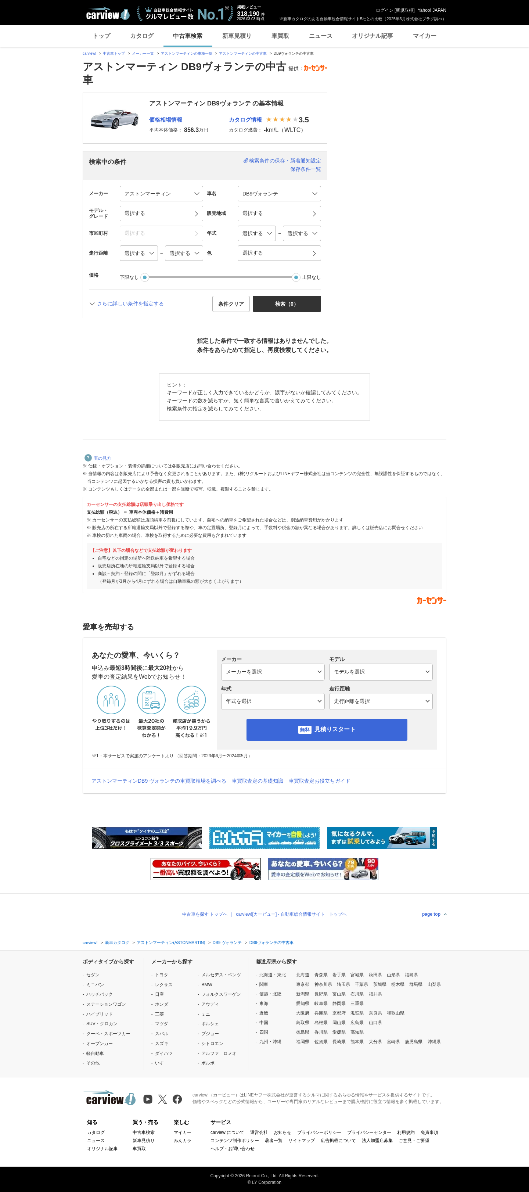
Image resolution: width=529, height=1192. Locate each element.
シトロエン (212, 1043)
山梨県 (434, 984)
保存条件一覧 (305, 169)
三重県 (357, 1003)
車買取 (280, 36)
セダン (93, 974)
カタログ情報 (245, 119)
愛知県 (302, 1003)
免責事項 (429, 1132)
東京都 (302, 984)
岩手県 (339, 974)
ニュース (320, 36)
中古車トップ (114, 53)
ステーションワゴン (106, 1004)
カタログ (142, 36)
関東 (263, 984)
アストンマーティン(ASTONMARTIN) (171, 942)
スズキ (161, 1043)
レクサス (164, 984)
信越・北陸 (270, 994)
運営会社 (259, 1132)
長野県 (321, 994)
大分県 (375, 1041)
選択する (252, 253)
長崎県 (339, 1041)
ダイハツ (164, 1053)
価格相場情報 (165, 119)
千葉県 (361, 984)
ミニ (205, 1014)
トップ (101, 36)
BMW (206, 984)
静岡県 (339, 1003)
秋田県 (375, 974)
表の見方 (97, 458)
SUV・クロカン (102, 1023)
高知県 (357, 1032)
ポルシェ (210, 1023)
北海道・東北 (272, 974)
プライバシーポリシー (319, 1132)
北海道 (302, 974)
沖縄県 (434, 1041)
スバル (161, 1033)
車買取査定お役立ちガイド (319, 781)
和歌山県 (395, 1013)
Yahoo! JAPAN (432, 10)
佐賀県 (321, 1041)
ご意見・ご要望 (414, 1140)
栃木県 (397, 984)
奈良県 (375, 1013)
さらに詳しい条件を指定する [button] (130, 303)
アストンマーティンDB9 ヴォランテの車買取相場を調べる (158, 781)
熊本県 (357, 1041)
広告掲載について (338, 1140)
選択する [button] (135, 213)
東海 (263, 1003)
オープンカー (99, 1043)
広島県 (357, 1022)
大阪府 (302, 1013)
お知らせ (282, 1132)
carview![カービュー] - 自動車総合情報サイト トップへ (291, 914)
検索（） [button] (287, 304)
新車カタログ (117, 942)
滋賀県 (357, 1013)
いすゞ (161, 1063)
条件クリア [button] (231, 304)
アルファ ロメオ (219, 1053)
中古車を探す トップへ (204, 914)
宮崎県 (393, 1041)
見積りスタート (335, 729)
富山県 (339, 994)
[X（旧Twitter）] (162, 1099)
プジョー (210, 1033)
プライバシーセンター (369, 1132)
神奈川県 (323, 984)
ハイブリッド (99, 1014)
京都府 (339, 1013)
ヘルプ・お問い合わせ (232, 1148)
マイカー (424, 36)
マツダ (161, 1023)
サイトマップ (301, 1140)
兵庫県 (321, 1013)
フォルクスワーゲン (221, 994)
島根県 (321, 1022)
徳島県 (302, 1032)
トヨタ (161, 974)
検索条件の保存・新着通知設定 (285, 161)
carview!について (227, 1132)
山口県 (375, 1022)
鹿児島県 (413, 1041)
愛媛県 (339, 1032)
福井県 (375, 994)
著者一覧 (274, 1140)
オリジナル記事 (372, 36)
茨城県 (379, 984)
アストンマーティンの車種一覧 (186, 53)
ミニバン (95, 984)
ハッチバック (99, 994)
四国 (263, 1032)
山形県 (393, 974)
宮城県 (357, 974)
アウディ (210, 1004)
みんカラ (182, 1140)
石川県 (357, 994)
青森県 (321, 974)
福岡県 (302, 1041)
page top (431, 914)
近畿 (263, 1013)
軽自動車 (95, 1053)
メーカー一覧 (143, 53)
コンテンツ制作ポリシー (234, 1140)
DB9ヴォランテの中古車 (271, 942)
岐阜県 (321, 1003)
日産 (159, 994)
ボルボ (208, 1063)
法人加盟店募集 (377, 1140)
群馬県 (415, 984)
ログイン (384, 10)
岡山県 (339, 1022)
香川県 (321, 1032)
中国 (263, 1022)
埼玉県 (343, 984)
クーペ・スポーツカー (108, 1033)
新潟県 (302, 994)
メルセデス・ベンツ (221, 974)
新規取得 (404, 10)
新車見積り (237, 36)
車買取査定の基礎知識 (257, 781)
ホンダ (161, 1004)
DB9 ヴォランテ (227, 942)
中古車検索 (187, 36)
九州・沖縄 (270, 1041)
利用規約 (406, 1132)
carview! (89, 53)
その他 (93, 1063)
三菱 (159, 1014)
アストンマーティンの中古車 (243, 53)
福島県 (411, 974)
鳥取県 (302, 1022)
